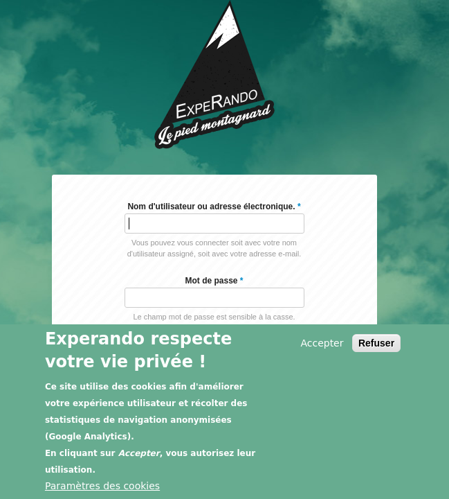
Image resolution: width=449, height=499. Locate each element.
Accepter (321, 343)
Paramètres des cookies (102, 486)
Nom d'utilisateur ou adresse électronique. (213, 206)
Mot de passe (214, 281)
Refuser (376, 343)
